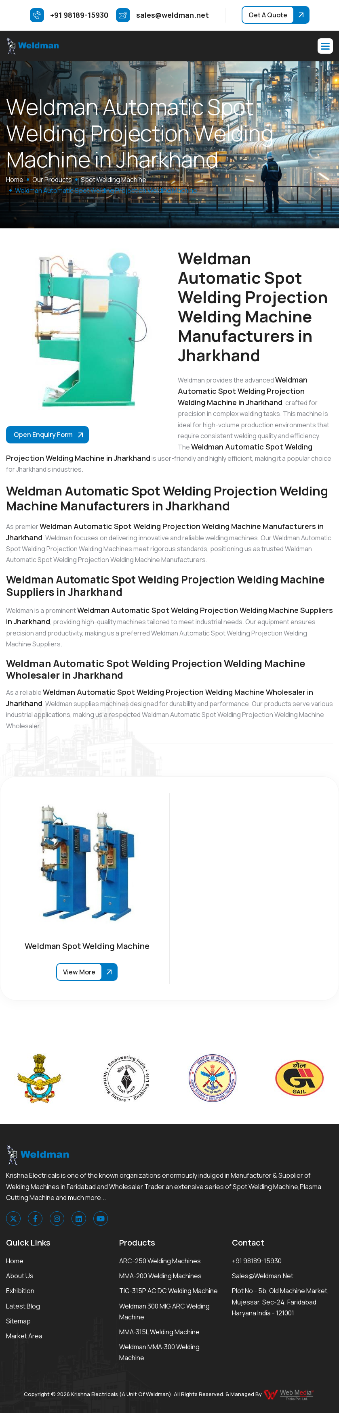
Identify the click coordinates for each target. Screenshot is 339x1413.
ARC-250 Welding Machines (160, 1260)
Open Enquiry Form (43, 434)
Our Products (52, 179)
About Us (20, 1275)
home (14, 179)
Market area (24, 1335)
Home (14, 1260)
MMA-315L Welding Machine (159, 1331)
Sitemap (18, 1321)
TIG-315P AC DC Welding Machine (168, 1290)
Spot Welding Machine (113, 179)
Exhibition (20, 1290)
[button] (325, 46)
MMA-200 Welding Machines (160, 1275)
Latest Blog (23, 1306)
